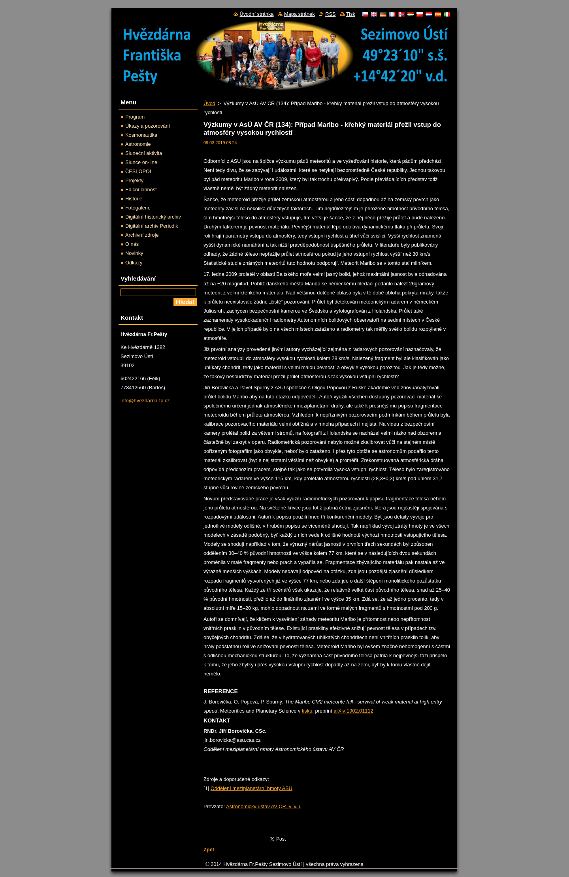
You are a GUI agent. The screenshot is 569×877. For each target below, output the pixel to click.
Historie (133, 199)
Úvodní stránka (256, 14)
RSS (330, 14)
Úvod (209, 103)
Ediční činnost (141, 189)
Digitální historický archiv (153, 217)
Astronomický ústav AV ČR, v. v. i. (263, 806)
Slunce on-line (141, 162)
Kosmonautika (141, 135)
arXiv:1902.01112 (353, 711)
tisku (307, 711)
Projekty (134, 180)
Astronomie (138, 144)
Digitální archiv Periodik (151, 226)
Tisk (350, 14)
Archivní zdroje (142, 235)
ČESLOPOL (139, 171)
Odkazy (133, 263)
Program (135, 117)
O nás (132, 244)
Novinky (134, 253)
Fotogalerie (138, 208)
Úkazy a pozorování (147, 126)
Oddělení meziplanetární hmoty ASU (251, 788)
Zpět (208, 849)
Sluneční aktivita (143, 153)
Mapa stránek (299, 14)
